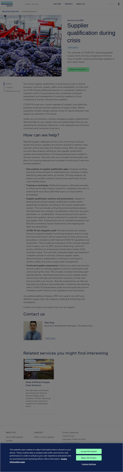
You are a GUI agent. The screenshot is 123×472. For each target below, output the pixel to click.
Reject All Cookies (88, 460)
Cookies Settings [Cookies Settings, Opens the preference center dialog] (89, 467)
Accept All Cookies (89, 454)
